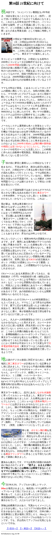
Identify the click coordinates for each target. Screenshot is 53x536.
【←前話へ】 (26, 528)
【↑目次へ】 (12, 528)
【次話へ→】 (40, 528)
